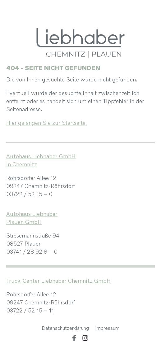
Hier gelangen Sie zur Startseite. (46, 122)
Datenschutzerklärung (65, 328)
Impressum (107, 328)
